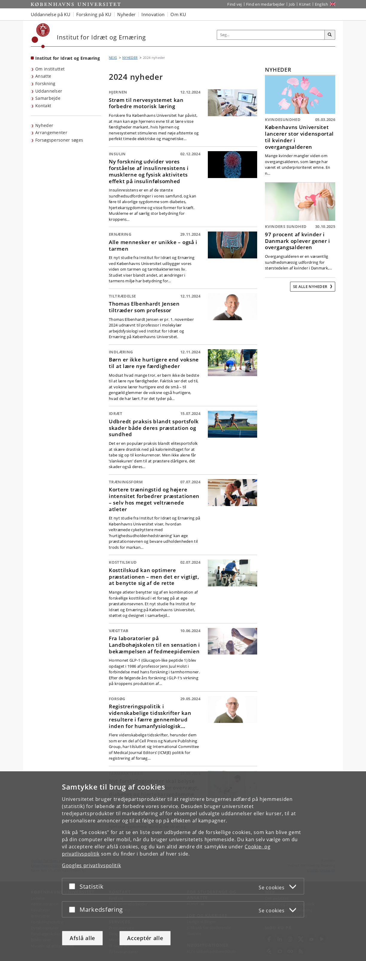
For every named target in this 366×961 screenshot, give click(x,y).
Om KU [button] (178, 14)
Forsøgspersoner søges (59, 140)
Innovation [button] (152, 14)
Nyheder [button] (126, 14)
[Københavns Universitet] (41, 35)
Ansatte (43, 76)
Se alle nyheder (310, 286)
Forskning (45, 83)
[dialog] (183, 866)
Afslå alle (82, 938)
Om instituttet (50, 69)
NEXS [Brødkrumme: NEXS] (113, 57)
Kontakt (43, 105)
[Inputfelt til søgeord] (271, 35)
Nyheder (44, 125)
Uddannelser (48, 91)
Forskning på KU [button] (94, 14)
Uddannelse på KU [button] (50, 14)
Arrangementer (51, 132)
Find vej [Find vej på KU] (234, 4)
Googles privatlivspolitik (91, 865)
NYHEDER (130, 57)
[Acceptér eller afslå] (73, 886)
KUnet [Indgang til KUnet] (305, 4)
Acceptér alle (145, 938)
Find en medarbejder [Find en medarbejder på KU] (265, 4)
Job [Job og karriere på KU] (292, 4)
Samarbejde (47, 98)
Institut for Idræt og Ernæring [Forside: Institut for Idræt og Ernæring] (67, 58)
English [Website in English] (321, 4)
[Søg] (329, 35)
